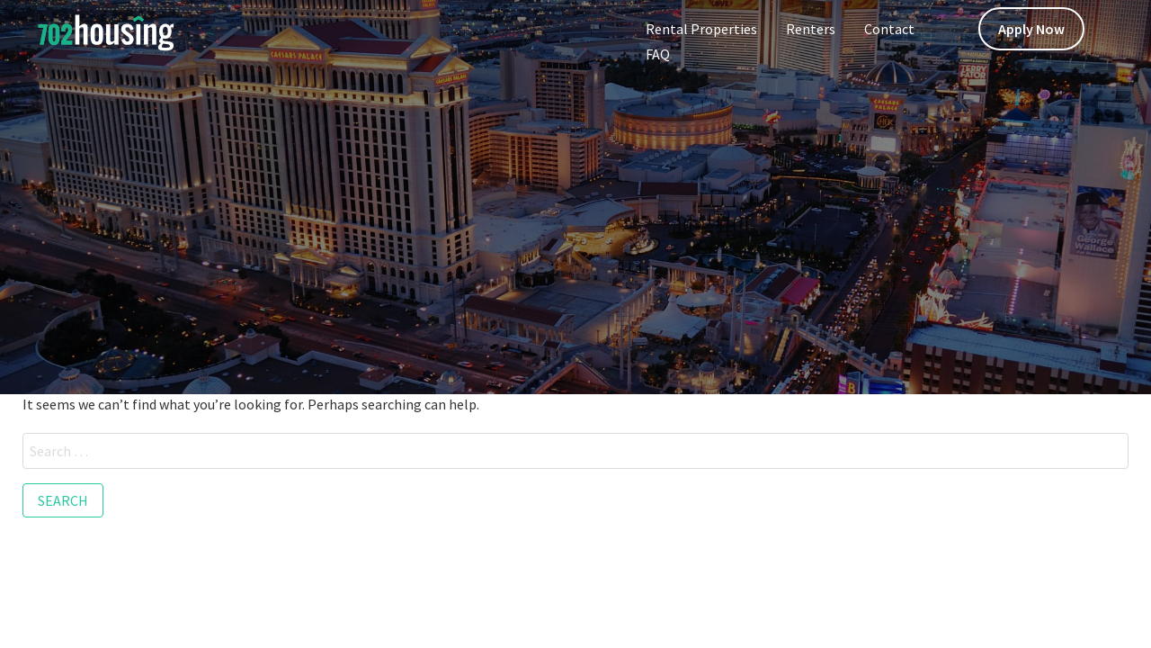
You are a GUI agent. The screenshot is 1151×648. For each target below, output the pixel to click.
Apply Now (1031, 29)
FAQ (658, 54)
